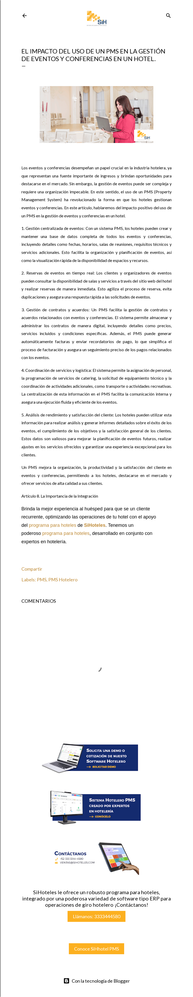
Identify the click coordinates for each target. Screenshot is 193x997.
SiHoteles (94, 525)
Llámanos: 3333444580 (96, 916)
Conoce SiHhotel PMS (96, 949)
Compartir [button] (31, 569)
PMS (41, 579)
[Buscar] (168, 14)
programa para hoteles (52, 525)
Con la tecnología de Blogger (96, 981)
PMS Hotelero (62, 579)
